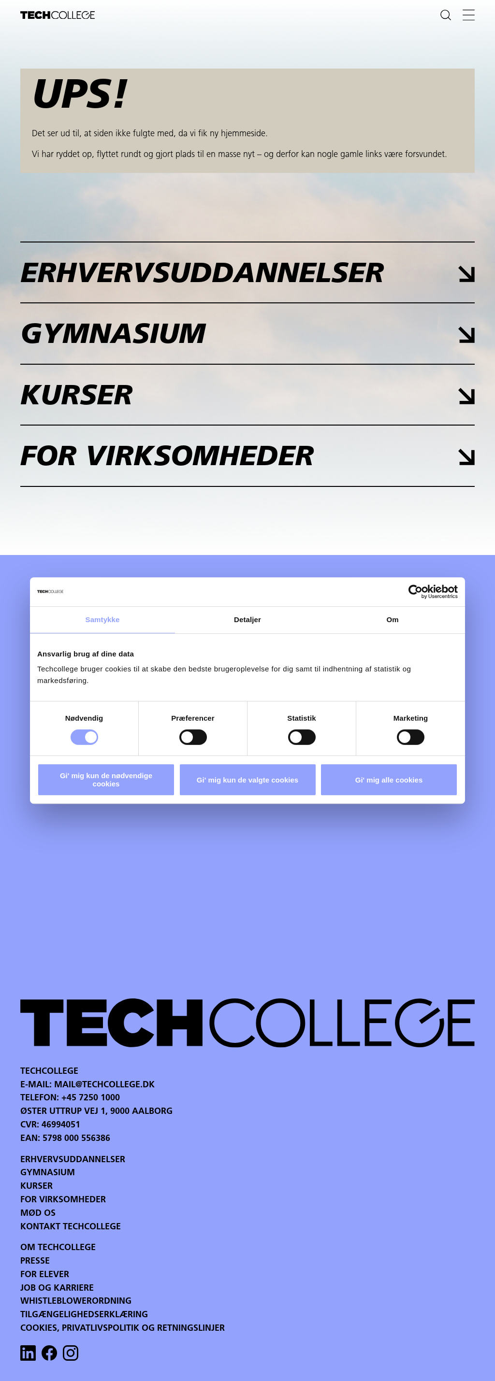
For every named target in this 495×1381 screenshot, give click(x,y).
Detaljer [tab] (247, 619)
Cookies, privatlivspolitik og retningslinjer (122, 1328)
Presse (35, 1261)
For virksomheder (63, 1200)
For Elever (44, 1275)
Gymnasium (47, 1173)
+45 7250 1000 (90, 1098)
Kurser (36, 1186)
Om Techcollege (58, 1248)
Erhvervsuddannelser (72, 1160)
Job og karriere (57, 1288)
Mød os (38, 1213)
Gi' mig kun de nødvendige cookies (106, 779)
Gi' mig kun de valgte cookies (247, 780)
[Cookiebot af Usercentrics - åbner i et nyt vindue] (415, 591)
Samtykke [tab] (103, 619)
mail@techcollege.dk (104, 1085)
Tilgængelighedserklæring (84, 1315)
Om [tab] (392, 619)
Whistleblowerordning (75, 1301)
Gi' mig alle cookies (388, 780)
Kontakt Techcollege (70, 1227)
